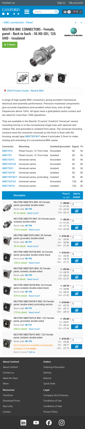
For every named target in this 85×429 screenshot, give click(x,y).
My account (76, 2)
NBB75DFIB (8, 172)
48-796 (28, 225)
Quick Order (49, 383)
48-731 (28, 325)
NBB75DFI (7, 168)
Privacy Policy (50, 411)
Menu (26, 12)
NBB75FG (7, 150)
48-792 (28, 258)
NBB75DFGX (9, 181)
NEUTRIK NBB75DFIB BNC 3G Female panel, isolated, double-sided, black (33, 286)
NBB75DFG (8, 159)
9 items (9, 44)
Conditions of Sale (52, 406)
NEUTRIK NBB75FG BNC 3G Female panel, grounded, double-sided (32, 203)
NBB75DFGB (9, 164)
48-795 (28, 209)
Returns (47, 378)
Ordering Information (54, 367)
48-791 (28, 242)
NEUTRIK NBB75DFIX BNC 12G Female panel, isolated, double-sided (33, 336)
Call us (32, 352)
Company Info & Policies (55, 395)
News (6, 383)
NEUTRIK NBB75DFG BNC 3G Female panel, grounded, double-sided (32, 237)
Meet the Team (10, 378)
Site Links (8, 406)
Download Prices (11, 400)
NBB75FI (7, 155)
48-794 (28, 291)
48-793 (28, 275)
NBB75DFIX (8, 185)
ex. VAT (66, 197)
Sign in (61, 2)
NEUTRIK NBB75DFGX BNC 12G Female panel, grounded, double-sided (34, 319)
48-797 (28, 308)
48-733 (28, 341)
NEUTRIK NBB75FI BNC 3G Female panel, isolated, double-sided (35, 220)
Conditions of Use (52, 400)
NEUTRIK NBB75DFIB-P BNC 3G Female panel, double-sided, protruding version (34, 303)
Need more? (33, 213)
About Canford (10, 367)
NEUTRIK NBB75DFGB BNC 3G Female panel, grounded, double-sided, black (33, 253)
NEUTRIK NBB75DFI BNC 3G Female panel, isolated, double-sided (32, 270)
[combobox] (46, 11)
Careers (7, 411)
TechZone (8, 395)
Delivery (47, 372)
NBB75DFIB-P (32, 136)
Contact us (8, 2)
